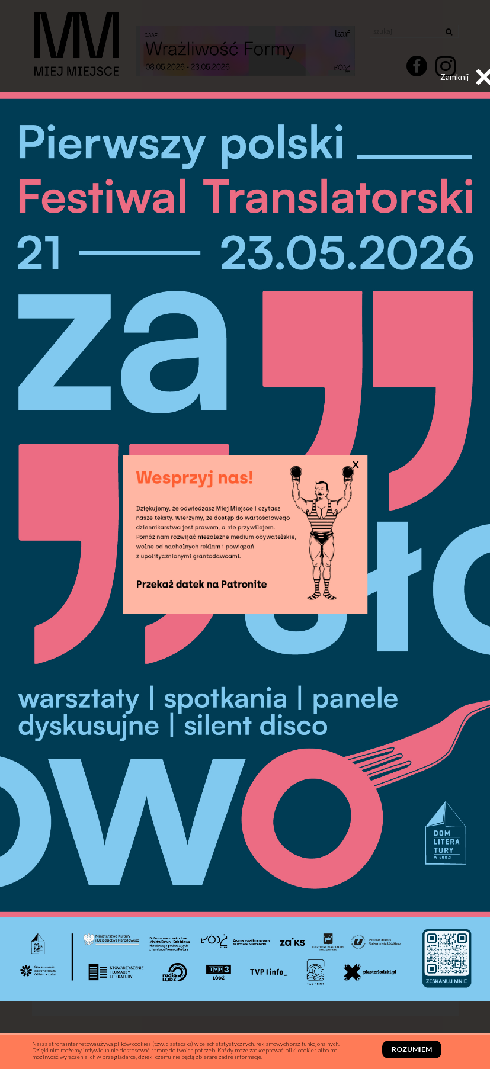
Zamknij (466, 77)
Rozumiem (412, 1049)
